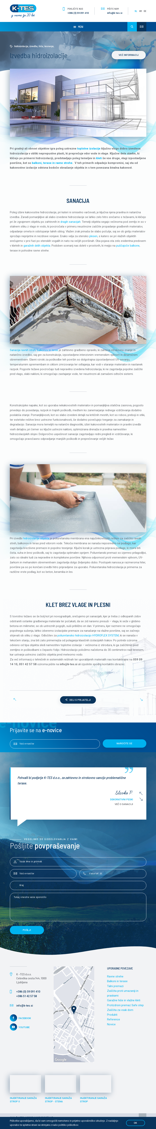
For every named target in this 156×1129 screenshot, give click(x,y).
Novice (111, 1027)
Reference (113, 1022)
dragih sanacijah (70, 222)
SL (136, 10)
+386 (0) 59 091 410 (78, 13)
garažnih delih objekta (37, 246)
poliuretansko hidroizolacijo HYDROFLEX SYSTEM (88, 637)
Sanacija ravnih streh (23, 351)
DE (145, 10)
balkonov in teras (47, 351)
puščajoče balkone (128, 246)
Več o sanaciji (124, 806)
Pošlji (27, 932)
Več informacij (129, 55)
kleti (99, 158)
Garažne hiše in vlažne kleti (123, 1003)
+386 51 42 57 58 (26, 998)
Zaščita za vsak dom (120, 1012)
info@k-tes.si (114, 13)
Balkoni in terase (117, 983)
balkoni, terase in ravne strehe (52, 163)
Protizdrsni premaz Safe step (125, 1007)
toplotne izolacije (88, 148)
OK (135, 1123)
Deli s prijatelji (78, 702)
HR (140, 10)
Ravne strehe (115, 978)
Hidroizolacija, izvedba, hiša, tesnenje (34, 46)
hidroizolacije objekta (36, 540)
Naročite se (124, 746)
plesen (93, 236)
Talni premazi (115, 988)
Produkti (112, 1017)
